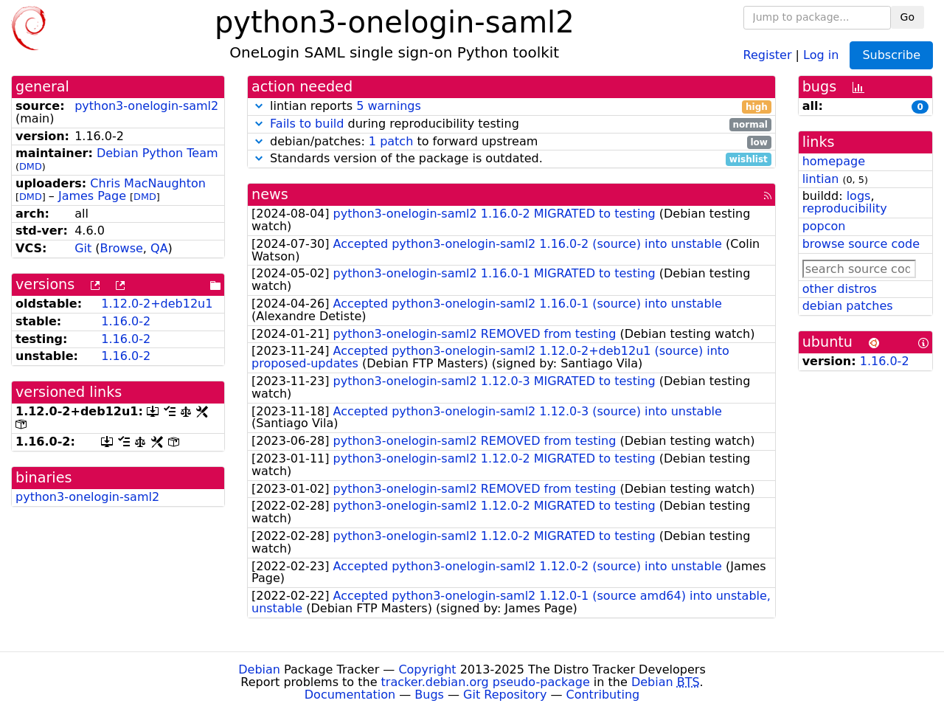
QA (159, 248)
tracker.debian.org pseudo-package (485, 682)
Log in (821, 54)
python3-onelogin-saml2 (146, 106)
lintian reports (511, 106)
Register (767, 54)
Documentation (350, 695)
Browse (121, 248)
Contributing (603, 695)
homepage (833, 161)
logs (859, 196)
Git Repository (504, 695)
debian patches (847, 306)
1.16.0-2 (125, 321)
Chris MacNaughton (148, 183)
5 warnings (388, 106)
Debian (259, 669)
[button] (259, 106)
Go (907, 17)
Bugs (429, 695)
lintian (820, 179)
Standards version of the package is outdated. (511, 159)
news (269, 194)
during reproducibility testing (511, 124)
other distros (839, 289)
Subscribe (891, 55)
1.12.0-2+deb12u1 (156, 304)
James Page (92, 196)
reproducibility (844, 208)
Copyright (427, 669)
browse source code (861, 244)
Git (82, 248)
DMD (30, 166)
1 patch (391, 141)
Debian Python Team (157, 153)
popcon (824, 226)
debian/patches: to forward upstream (511, 142)
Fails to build (307, 124)
